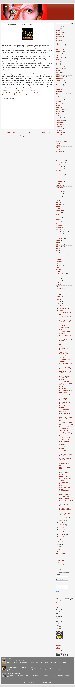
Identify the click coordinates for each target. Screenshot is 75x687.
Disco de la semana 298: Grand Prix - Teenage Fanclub (65, 378)
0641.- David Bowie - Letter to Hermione (64, 497)
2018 (58, 546)
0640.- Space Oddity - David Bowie (64, 505)
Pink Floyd (58, 215)
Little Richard (59, 179)
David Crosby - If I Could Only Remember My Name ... (65, 419)
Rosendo (58, 240)
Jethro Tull (58, 156)
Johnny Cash (59, 166)
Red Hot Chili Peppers (61, 231)
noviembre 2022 (63, 308)
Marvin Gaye (59, 194)
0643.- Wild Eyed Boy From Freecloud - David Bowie (65, 484)
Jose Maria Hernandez (63, 565)
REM (57, 223)
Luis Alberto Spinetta (61, 185)
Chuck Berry (59, 87)
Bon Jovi (58, 74)
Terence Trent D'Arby (61, 255)
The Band (58, 259)
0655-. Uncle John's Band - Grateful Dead (66, 406)
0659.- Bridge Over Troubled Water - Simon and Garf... (65, 383)
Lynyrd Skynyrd (60, 187)
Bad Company (59, 55)
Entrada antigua (47, 132)
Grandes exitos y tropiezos (63, 555)
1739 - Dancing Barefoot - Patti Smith (17, 673)
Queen (57, 221)
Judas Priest (59, 168)
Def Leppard (59, 101)
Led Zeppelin (59, 170)
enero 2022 (62, 536)
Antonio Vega (59, 47)
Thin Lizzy (58, 280)
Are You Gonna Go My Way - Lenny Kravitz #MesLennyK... (65, 443)
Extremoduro (59, 118)
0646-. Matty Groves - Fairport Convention (64, 471)
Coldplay (58, 89)
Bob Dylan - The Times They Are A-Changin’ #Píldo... (65, 372)
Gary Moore (59, 128)
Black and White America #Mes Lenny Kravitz (65, 321)
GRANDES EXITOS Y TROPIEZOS (59, 649)
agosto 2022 (62, 520)
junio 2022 (62, 525)
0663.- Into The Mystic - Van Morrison (65, 356)
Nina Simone (59, 204)
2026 (58, 294)
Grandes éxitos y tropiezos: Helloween (64, 352)
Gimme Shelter (27, 93)
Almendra (58, 40)
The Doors (58, 265)
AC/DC (57, 28)
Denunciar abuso (61, 595)
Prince (57, 219)
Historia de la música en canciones (40, 93)
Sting (57, 248)
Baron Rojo (59, 59)
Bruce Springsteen (60, 76)
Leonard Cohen (60, 175)
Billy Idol (58, 61)
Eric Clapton (59, 116)
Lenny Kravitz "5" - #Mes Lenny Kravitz (65, 391)
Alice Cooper (59, 36)
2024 (58, 299)
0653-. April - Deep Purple (65, 422)
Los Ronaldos (59, 181)
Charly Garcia (59, 85)
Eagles (57, 107)
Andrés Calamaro (60, 45)
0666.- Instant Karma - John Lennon (64, 332)
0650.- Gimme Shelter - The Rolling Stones (65, 438)
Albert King (58, 34)
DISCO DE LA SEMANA (59, 644)
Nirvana (58, 206)
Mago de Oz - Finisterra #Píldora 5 (65, 514)
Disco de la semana (61, 553)
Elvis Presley (59, 113)
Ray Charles (59, 229)
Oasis (57, 208)
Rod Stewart (59, 236)
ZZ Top (57, 290)
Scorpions (58, 242)
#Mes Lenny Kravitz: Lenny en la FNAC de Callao (66, 501)
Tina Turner (59, 282)
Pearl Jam (58, 212)
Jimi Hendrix (59, 158)
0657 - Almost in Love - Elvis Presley (65, 395)
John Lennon (59, 164)
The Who (58, 278)
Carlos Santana (60, 83)
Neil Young (58, 202)
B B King (58, 53)
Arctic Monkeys (60, 49)
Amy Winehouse (60, 43)
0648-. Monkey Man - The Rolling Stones (65, 455)
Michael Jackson (60, 198)
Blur (57, 70)
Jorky (58, 563)
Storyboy (59, 569)
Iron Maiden (59, 145)
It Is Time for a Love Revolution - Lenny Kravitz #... (64, 348)
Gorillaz (58, 135)
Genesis (58, 130)
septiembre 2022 (63, 517)
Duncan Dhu (59, 105)
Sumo (57, 253)
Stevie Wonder (59, 246)
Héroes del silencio (61, 141)
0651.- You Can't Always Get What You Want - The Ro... (66, 434)
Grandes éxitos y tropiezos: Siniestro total (65, 451)
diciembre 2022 (63, 306)
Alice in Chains (60, 38)
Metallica (58, 196)
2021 (58, 539)
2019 (58, 544)
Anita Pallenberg (10, 93)
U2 (56, 286)
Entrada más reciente (10, 132)
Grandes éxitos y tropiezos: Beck (63, 399)
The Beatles (59, 261)
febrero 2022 (62, 534)
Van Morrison (59, 288)
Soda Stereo (59, 244)
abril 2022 (61, 529)
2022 (58, 304)
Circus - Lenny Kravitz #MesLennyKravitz (64, 414)
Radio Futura (59, 225)
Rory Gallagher (60, 238)
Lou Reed (58, 183)
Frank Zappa (59, 124)
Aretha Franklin (60, 51)
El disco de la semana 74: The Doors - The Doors (20, 667)
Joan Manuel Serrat (61, 160)
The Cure (58, 263)
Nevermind (59, 567)
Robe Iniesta (59, 234)
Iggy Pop (58, 143)
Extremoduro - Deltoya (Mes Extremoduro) (18, 660)
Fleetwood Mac (60, 120)
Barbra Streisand (60, 57)
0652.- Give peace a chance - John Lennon (65, 429)
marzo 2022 (62, 532)
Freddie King (59, 126)
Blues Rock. (19, 93)
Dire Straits (59, 103)
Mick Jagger (22, 94)
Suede (57, 250)
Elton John (58, 111)
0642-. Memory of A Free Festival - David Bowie (65, 493)
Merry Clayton (14, 94)
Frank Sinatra (59, 122)
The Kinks (58, 269)
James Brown (59, 149)
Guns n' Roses (59, 139)
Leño (57, 177)
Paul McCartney (60, 210)
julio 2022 (61, 522)
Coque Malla (59, 91)
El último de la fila (60, 109)
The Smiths (59, 276)
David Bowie (59, 97)
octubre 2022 (62, 310)
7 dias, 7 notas (9, 6)
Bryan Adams (59, 78)
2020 (58, 542)
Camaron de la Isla (61, 80)
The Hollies (59, 267)
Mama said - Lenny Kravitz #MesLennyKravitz (66, 462)
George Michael (60, 132)
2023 (58, 301)
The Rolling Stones (31, 94)
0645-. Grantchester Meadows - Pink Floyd (65, 475)
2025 (58, 297)
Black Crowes (59, 66)
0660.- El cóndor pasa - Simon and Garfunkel (65, 368)
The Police (58, 272)
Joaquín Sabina (60, 162)
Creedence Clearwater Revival (64, 93)
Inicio (30, 132)
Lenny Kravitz (59, 172)
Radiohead (58, 227)
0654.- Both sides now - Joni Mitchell (65, 410)
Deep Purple (59, 99)
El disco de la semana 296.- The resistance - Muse (65, 467)
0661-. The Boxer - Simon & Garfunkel (65, 364)
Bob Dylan (58, 72)
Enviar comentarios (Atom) (17, 136)
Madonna (58, 189)
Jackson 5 (58, 147)
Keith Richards (6, 94)
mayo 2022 (62, 527)
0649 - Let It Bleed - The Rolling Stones (65, 447)
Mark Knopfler (59, 191)
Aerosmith (58, 30)
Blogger (49, 682)
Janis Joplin (59, 151)
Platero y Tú (59, 217)
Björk (57, 64)
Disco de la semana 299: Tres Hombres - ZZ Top (65, 336)
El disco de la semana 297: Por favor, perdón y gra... (66, 425)
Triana (57, 284)
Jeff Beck (58, 154)
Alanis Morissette (60, 32)
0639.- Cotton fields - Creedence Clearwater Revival (65, 509)
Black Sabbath (59, 68)
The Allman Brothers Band (63, 257)
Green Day (58, 137)
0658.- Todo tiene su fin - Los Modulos (65, 387)
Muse (57, 200)
